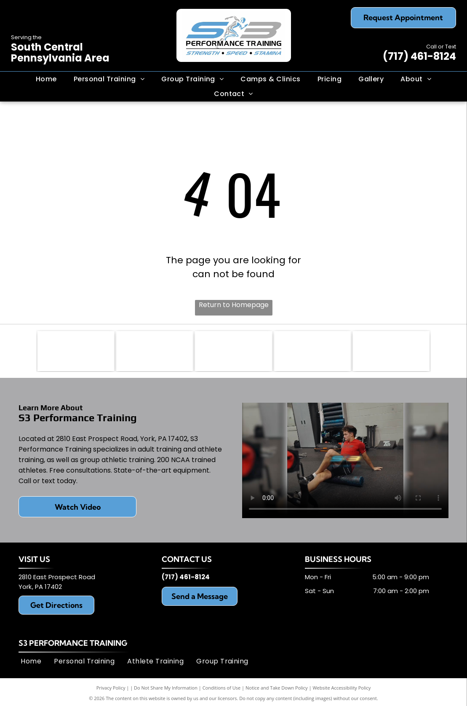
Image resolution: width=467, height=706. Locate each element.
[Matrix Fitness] (391, 352)
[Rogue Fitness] (75, 352)
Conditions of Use (222, 690)
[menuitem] (46, 79)
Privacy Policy (110, 690)
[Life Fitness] (312, 352)
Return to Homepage (234, 305)
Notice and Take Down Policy (277, 690)
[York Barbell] (233, 352)
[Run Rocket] (154, 352)
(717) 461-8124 (419, 56)
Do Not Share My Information (165, 690)
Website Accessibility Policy (341, 690)
